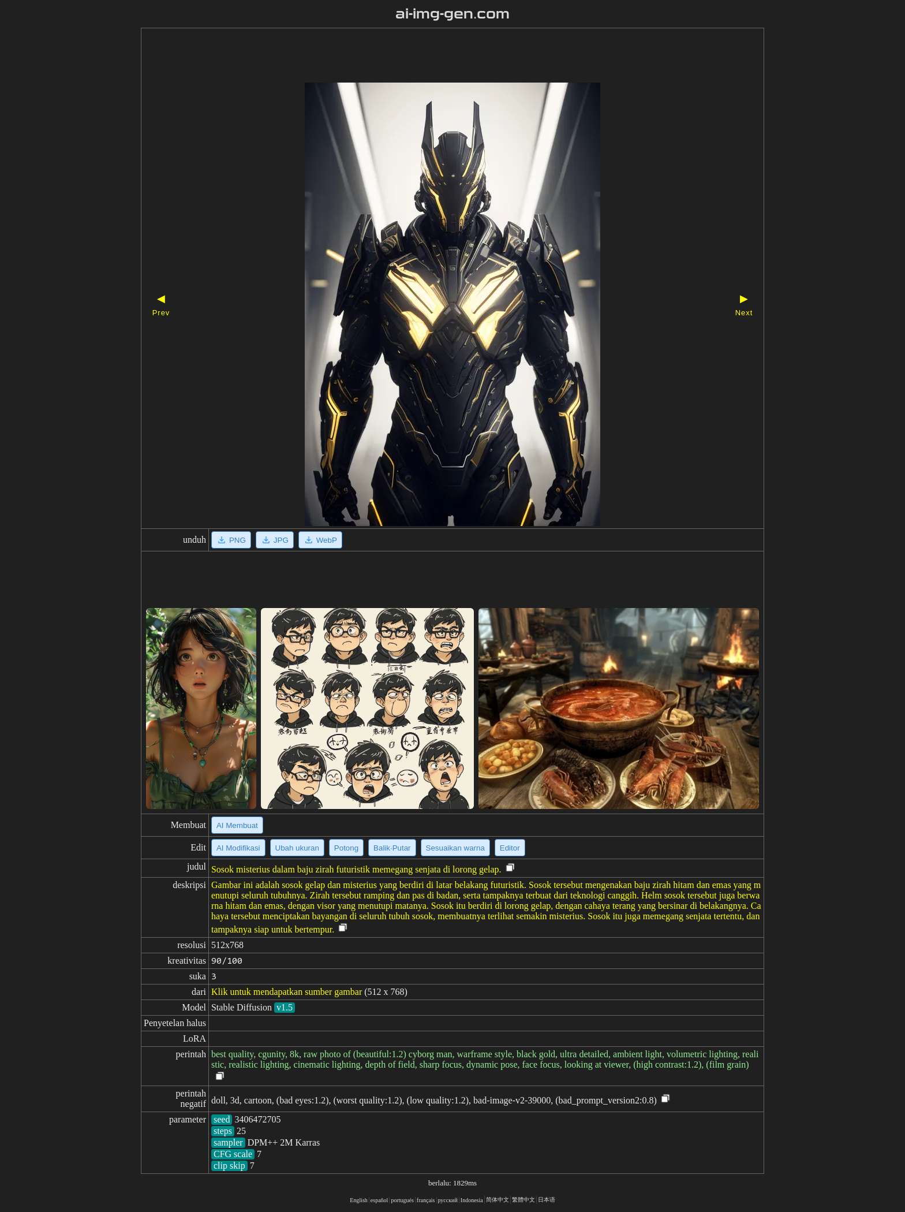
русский (448, 1200)
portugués (402, 1200)
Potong (346, 848)
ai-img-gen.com (452, 14)
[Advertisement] (432, 57)
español (379, 1200)
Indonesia (472, 1200)
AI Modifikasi (238, 848)
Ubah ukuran (297, 848)
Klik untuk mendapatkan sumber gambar (286, 992)
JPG (275, 540)
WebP (320, 540)
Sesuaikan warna (455, 848)
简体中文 (497, 1199)
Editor (510, 848)
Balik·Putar (391, 848)
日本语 (546, 1199)
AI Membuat (237, 825)
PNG (231, 540)
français (426, 1200)
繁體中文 (523, 1199)
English (359, 1200)
